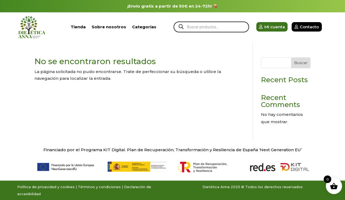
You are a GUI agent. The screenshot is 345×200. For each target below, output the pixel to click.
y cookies (66, 187)
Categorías (144, 26)
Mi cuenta (274, 26)
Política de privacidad (36, 187)
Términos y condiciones (99, 187)
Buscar (301, 62)
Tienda (78, 26)
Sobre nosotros (109, 26)
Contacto (309, 26)
